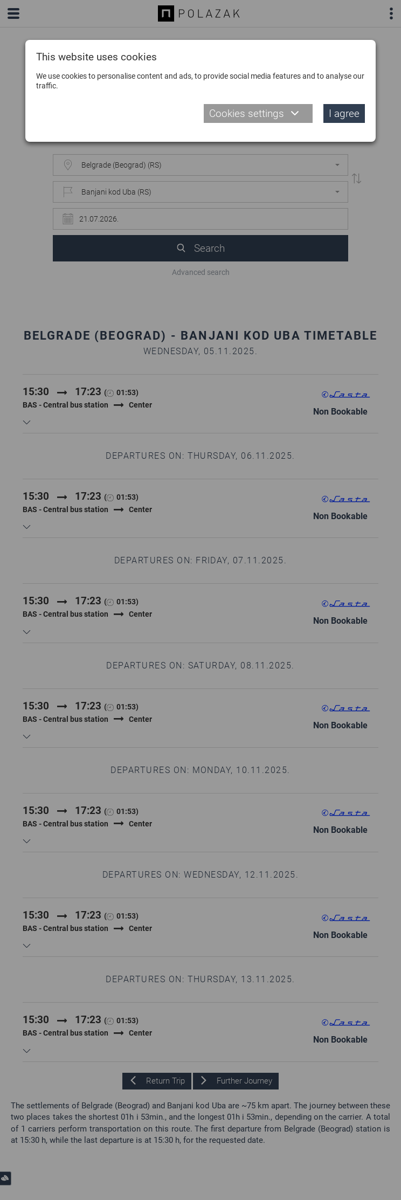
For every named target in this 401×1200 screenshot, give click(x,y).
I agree (344, 113)
